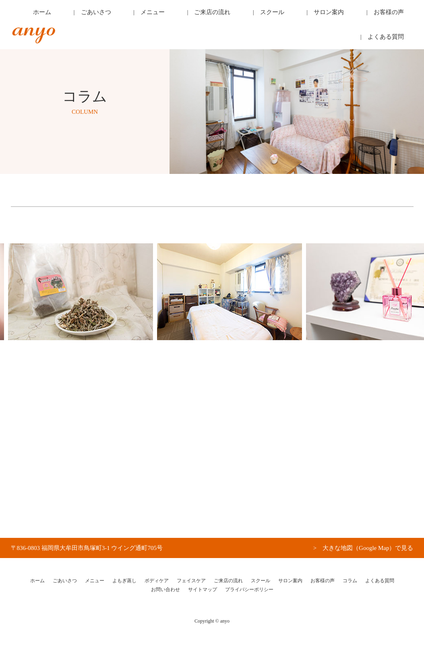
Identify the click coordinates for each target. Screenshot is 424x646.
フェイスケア (191, 580)
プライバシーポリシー (249, 589)
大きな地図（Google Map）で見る (368, 548)
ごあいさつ (135, 14)
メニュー (175, 14)
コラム (350, 580)
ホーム (98, 14)
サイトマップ (202, 589)
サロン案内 (303, 14)
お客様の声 (347, 14)
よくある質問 (394, 14)
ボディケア (157, 580)
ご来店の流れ (219, 14)
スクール (263, 14)
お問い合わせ (165, 589)
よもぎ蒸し (124, 580)
